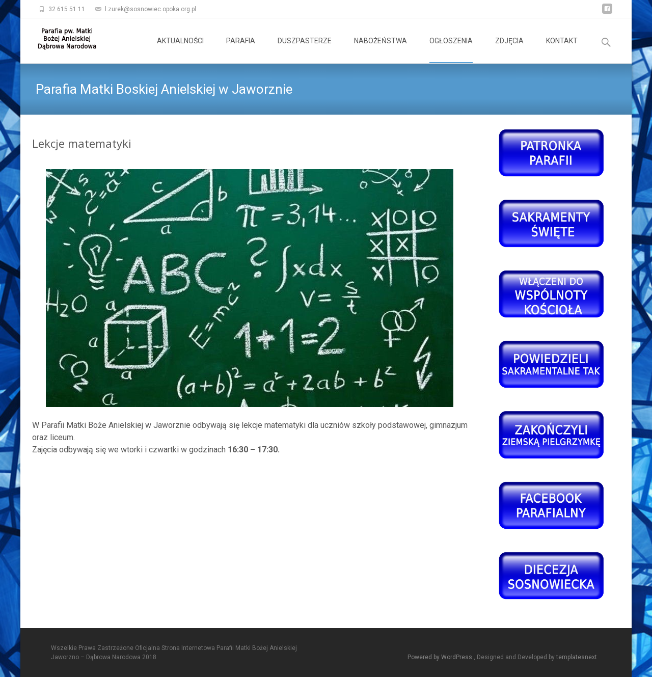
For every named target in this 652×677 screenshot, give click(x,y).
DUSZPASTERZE (305, 50)
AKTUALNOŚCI (180, 50)
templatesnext (576, 657)
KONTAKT (562, 50)
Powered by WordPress (441, 657)
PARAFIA (240, 50)
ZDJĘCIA (509, 50)
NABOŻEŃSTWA (380, 50)
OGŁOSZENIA (451, 50)
